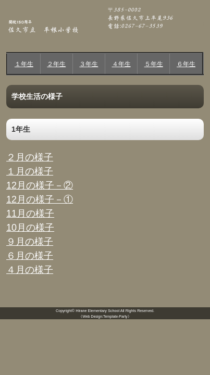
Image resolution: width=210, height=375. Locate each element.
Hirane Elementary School (97, 310)
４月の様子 (29, 270)
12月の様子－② (39, 185)
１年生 (24, 64)
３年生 (88, 64)
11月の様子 (30, 213)
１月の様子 (29, 171)
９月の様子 (29, 241)
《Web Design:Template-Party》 (105, 316)
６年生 (186, 64)
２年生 (56, 64)
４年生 (121, 64)
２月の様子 (29, 157)
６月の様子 (29, 256)
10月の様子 (30, 227)
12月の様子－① (39, 199)
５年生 (153, 64)
